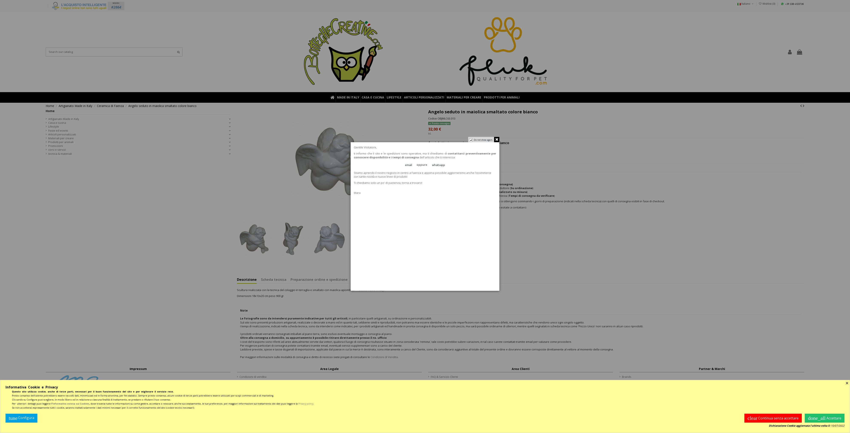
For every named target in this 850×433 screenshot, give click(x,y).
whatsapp (438, 165)
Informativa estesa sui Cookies (70, 403)
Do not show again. (483, 140)
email (408, 165)
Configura (21, 418)
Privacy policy (305, 403)
